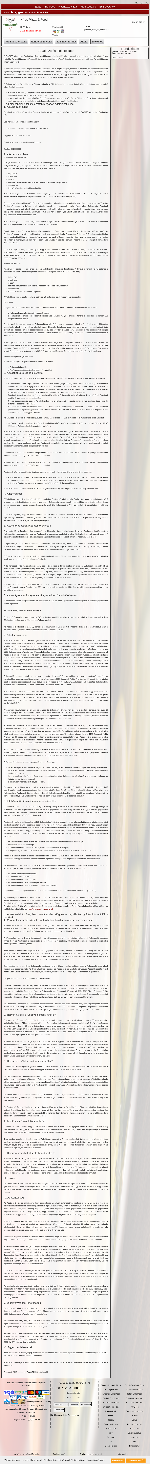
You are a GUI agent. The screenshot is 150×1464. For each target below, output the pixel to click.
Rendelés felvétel (41, 41)
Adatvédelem (122, 1454)
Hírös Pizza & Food (66, 1388)
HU (136, 3)
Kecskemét (59, 1410)
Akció (83, 41)
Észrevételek (107, 6)
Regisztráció (88, 6)
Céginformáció (59, 1454)
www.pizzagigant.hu (15, 12)
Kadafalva (74, 1404)
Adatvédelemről (135, 1461)
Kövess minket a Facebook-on (65, 1415)
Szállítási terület (66, 41)
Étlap (38, 6)
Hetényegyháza (61, 1404)
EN (142, 3)
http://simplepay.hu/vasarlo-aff (40, 909)
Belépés (50, 6)
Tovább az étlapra (16, 41)
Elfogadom (117, 1461)
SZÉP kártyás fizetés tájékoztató (31, 1405)
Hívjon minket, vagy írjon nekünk (27, 1419)
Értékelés (97, 41)
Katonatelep (86, 1404)
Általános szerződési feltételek (27, 1454)
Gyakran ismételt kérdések (91, 1454)
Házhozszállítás (68, 6)
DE (147, 3)
